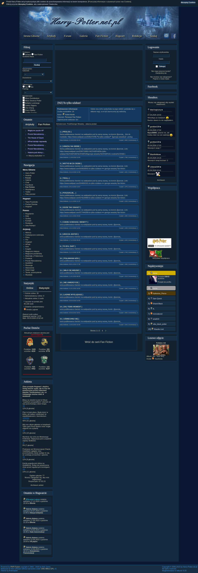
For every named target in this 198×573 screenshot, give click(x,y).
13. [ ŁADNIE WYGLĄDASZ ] (71, 295)
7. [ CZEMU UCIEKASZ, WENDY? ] (74, 222)
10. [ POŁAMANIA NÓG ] (70, 258)
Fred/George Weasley (76, 124)
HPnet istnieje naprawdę (37, 141)
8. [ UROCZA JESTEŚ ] (69, 234)
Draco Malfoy (30, 110)
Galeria (84, 36)
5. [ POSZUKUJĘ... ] (68, 193)
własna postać (91, 124)
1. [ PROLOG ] (65, 132)
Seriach (28, 54)
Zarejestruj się (161, 73)
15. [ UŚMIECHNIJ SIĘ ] (69, 319)
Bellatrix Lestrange (32, 103)
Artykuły (51, 36)
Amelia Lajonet (31, 310)
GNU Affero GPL (47, 569)
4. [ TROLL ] (65, 178)
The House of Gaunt (36, 138)
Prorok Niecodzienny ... (37, 134)
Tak (26, 87)
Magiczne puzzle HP (36, 130)
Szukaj (153, 36)
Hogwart (120, 36)
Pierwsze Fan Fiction (73, 117)
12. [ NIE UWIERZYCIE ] (69, 282)
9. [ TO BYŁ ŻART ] (67, 246)
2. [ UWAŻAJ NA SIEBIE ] (70, 146)
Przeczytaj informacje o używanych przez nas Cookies (109, 2)
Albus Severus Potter (33, 101)
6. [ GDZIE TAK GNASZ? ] (70, 207)
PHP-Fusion (15, 567)
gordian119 (154, 127)
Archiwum (161, 180)
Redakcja (137, 36)
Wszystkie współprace (161, 258)
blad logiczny (154, 110)
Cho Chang (29, 108)
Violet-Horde (69, 114)
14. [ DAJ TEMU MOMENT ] (71, 307)
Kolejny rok (161, 343)
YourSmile (157, 359)
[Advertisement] (99, 73)
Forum (67, 36)
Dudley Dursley (31, 113)
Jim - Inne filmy (158, 356)
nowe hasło (164, 79)
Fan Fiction (101, 36)
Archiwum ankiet (37, 485)
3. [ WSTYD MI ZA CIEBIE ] (71, 163)
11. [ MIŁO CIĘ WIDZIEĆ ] (70, 270)
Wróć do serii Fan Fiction (99, 342)
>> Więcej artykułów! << (35, 156)
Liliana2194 (154, 167)
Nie (32, 87)
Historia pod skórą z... (36, 152)
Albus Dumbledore (32, 98)
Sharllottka (153, 154)
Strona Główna (31, 36)
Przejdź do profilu (164, 282)
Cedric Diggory (31, 105)
